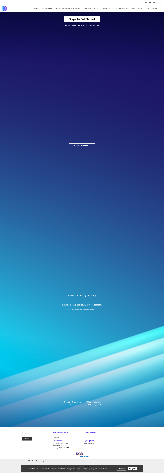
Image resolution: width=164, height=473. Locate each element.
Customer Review (57, 435)
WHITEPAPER (107, 8)
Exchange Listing (57, 445)
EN (159, 2)
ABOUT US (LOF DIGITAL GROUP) (68, 8)
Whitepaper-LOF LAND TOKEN (61, 448)
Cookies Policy (102, 469)
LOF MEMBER (47, 8)
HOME (35, 8)
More (154, 8)
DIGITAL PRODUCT (92, 8)
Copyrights (56, 437)
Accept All (132, 469)
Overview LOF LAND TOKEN (61, 443)
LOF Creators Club (140, 8)
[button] (161, 8)
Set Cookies (121, 469)
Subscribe (27, 439)
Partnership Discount (89, 435)
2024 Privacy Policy (88, 469)
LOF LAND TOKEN (89, 443)
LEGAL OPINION (122, 8)
